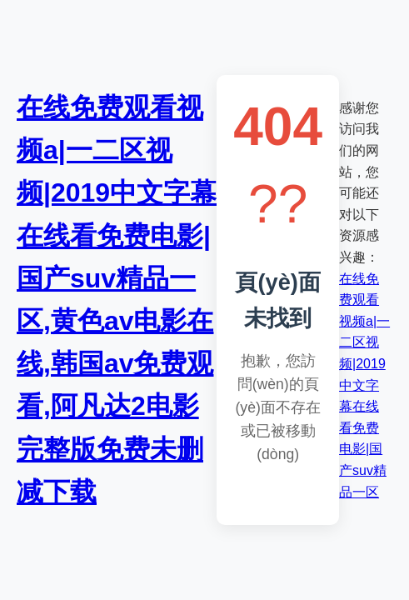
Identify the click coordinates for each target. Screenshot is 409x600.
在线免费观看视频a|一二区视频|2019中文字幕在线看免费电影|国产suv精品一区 (364, 385)
